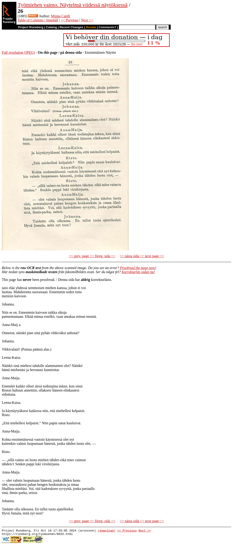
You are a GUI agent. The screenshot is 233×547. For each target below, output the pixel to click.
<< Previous (70, 20)
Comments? (107, 27)
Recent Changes (71, 27)
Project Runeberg (30, 27)
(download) (106, 531)
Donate (91, 27)
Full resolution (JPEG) (18, 52)
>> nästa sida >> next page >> (142, 256)
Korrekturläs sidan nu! (138, 272)
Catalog (51, 27)
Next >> (87, 20)
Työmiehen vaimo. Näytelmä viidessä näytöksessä (72, 5)
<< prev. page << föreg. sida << (92, 256)
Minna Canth (60, 16)
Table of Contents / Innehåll (38, 20)
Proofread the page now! (138, 268)
